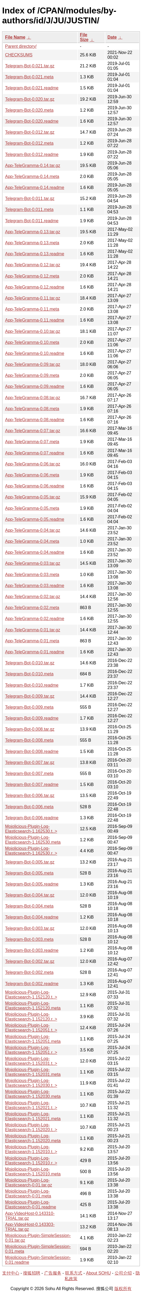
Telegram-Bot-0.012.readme (31, 154)
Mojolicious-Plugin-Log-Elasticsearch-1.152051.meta (33, 1039)
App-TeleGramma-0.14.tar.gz (32, 165)
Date (112, 37)
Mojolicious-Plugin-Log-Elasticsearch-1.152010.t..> (31, 1149)
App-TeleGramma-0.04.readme (34, 552)
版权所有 (123, 1288)
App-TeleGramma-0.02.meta (32, 607)
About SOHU (98, 1273)
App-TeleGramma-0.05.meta (32, 508)
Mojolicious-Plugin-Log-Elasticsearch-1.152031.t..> (31, 1061)
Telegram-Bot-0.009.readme (31, 718)
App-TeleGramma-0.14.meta (32, 176)
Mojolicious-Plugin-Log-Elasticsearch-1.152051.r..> (31, 1050)
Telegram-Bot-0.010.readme (31, 685)
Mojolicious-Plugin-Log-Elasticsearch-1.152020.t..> (31, 1127)
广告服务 (52, 1273)
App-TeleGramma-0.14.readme (34, 187)
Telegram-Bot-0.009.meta (29, 707)
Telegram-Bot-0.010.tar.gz (29, 663)
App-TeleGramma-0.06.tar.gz (32, 464)
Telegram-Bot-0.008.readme (31, 751)
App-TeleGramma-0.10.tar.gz (32, 331)
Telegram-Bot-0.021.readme (31, 88)
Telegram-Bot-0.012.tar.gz (29, 132)
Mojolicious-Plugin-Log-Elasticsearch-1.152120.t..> (31, 994)
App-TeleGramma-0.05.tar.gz (32, 497)
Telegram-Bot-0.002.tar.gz (29, 961)
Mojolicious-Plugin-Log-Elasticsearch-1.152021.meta (33, 1116)
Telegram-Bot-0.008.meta (29, 740)
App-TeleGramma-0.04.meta (32, 541)
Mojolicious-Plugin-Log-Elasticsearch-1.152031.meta (33, 1072)
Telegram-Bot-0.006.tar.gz (29, 795)
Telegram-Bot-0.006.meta (29, 806)
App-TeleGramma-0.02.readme (34, 618)
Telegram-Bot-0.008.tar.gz (29, 729)
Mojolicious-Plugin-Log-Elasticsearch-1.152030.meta (33, 1094)
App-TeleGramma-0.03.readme (34, 585)
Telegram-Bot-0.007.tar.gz (29, 762)
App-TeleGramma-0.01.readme (34, 652)
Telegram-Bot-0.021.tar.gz (29, 66)
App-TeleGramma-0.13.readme (34, 254)
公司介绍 (123, 1273)
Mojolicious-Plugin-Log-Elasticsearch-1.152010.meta (33, 1171)
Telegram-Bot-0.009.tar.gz (29, 696)
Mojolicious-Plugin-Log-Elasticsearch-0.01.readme (30, 1204)
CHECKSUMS (18, 55)
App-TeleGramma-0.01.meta (32, 641)
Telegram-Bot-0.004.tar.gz (29, 895)
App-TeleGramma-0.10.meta (32, 342)
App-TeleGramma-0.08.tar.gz (32, 397)
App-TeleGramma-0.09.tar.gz (32, 364)
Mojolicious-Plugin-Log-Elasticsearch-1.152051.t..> (31, 1027)
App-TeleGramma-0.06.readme (34, 486)
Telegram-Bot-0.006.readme (31, 818)
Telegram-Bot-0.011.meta (29, 209)
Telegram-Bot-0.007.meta (29, 773)
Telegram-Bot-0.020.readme (31, 121)
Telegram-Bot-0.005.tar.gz (29, 862)
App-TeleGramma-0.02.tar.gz (32, 596)
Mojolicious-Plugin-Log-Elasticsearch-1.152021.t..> (31, 1105)
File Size (84, 37)
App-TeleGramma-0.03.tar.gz (32, 563)
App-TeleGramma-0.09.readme (34, 386)
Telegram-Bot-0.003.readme (31, 950)
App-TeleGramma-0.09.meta (32, 375)
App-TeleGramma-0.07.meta (32, 441)
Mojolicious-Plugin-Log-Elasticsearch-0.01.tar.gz (28, 1182)
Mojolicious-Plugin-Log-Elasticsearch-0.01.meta (28, 1193)
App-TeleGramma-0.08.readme (34, 419)
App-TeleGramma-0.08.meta (32, 408)
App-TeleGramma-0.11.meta (32, 309)
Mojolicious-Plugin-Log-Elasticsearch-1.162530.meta (33, 839)
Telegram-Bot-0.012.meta (29, 143)
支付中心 (10, 1273)
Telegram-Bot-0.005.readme (31, 884)
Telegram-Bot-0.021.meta (29, 77)
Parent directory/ (20, 46)
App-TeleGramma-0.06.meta (32, 475)
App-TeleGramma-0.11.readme (34, 320)
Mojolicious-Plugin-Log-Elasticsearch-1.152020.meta (33, 1138)
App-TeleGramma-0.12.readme (34, 287)
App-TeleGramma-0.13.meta (32, 243)
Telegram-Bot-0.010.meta (29, 674)
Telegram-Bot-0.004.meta (29, 906)
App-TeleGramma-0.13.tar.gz (32, 232)
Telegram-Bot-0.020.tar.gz (29, 99)
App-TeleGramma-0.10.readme (34, 353)
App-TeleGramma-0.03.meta (32, 574)
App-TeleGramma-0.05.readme (34, 519)
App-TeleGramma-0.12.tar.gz (32, 265)
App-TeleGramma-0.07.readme (34, 453)
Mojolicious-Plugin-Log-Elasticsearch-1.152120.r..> (31, 1016)
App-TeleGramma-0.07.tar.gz (32, 430)
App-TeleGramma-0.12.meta (32, 276)
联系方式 (73, 1273)
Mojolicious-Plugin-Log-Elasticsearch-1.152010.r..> (31, 1160)
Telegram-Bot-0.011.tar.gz (29, 198)
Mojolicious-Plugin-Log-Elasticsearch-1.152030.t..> (31, 1083)
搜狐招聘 (31, 1273)
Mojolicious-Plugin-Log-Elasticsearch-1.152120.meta (33, 1005)
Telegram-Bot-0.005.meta (29, 873)
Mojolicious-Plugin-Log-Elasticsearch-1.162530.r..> (31, 850)
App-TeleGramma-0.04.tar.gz (32, 530)
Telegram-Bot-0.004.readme (31, 917)
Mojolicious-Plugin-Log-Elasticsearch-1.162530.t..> (31, 828)
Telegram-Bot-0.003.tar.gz (29, 928)
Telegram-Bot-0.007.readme (31, 784)
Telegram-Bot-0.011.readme (31, 221)
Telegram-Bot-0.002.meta (29, 972)
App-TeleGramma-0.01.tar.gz (32, 630)
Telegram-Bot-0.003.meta (29, 939)
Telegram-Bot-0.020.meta (29, 110)
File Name (15, 37)
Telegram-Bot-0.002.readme (31, 983)
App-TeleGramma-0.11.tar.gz (32, 298)
